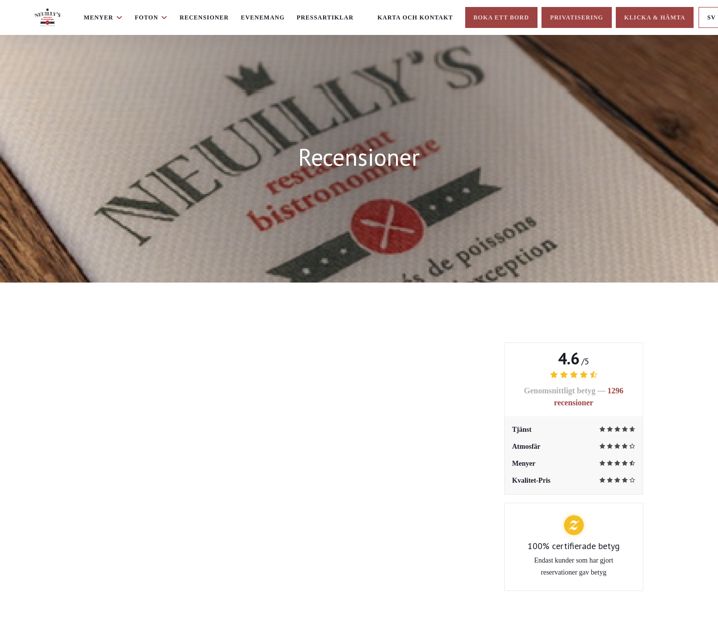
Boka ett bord (502, 17)
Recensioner (204, 17)
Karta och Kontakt (415, 17)
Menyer (103, 17)
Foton (151, 17)
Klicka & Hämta (655, 17)
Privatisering (576, 17)
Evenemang (263, 17)
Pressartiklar (325, 17)
